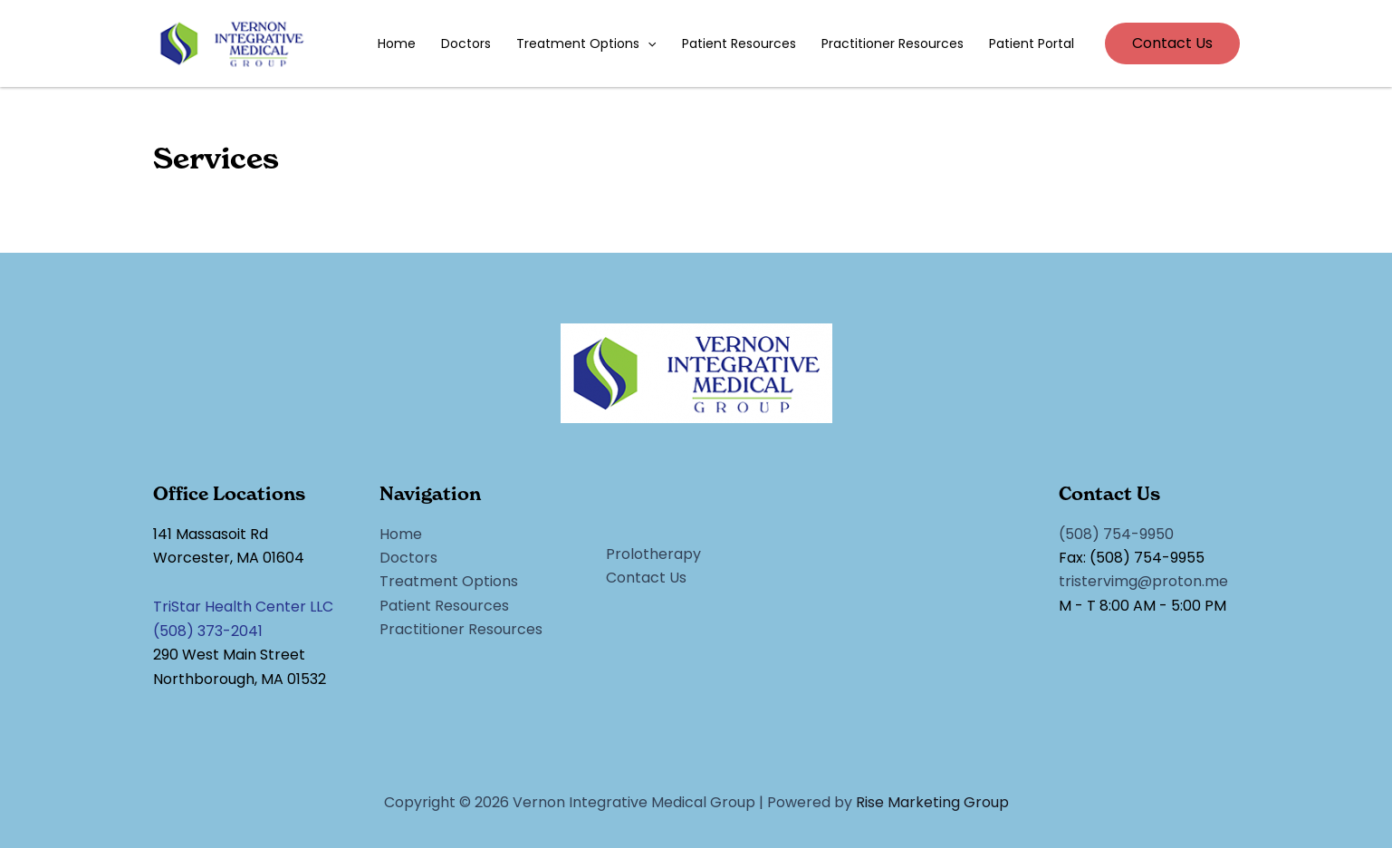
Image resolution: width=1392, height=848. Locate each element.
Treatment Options (586, 43)
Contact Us (646, 577)
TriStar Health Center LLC (243, 606)
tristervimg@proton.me (1143, 581)
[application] (647, 43)
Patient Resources (739, 43)
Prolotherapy (653, 554)
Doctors (466, 43)
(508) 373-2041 (208, 631)
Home (397, 43)
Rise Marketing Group (932, 802)
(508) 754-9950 (1116, 534)
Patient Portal (1031, 43)
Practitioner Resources (892, 43)
